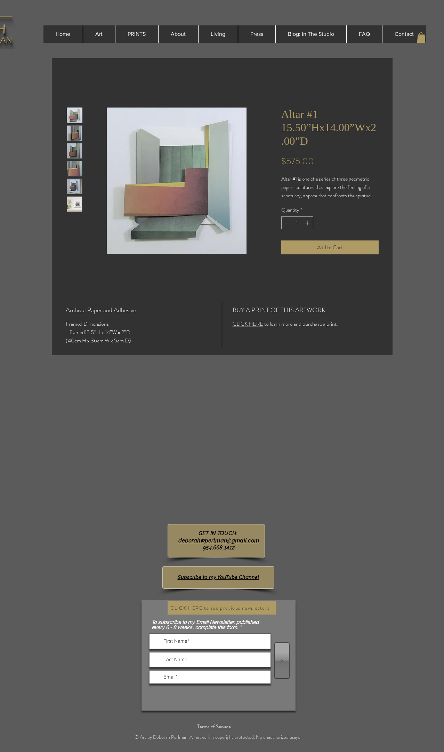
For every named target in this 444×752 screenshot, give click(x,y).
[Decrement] (286, 223)
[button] (421, 37)
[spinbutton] (297, 223)
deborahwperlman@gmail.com (218, 540)
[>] (282, 660)
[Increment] (308, 223)
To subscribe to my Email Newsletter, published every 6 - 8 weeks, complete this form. (205, 624)
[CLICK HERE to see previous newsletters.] (222, 608)
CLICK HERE (248, 324)
